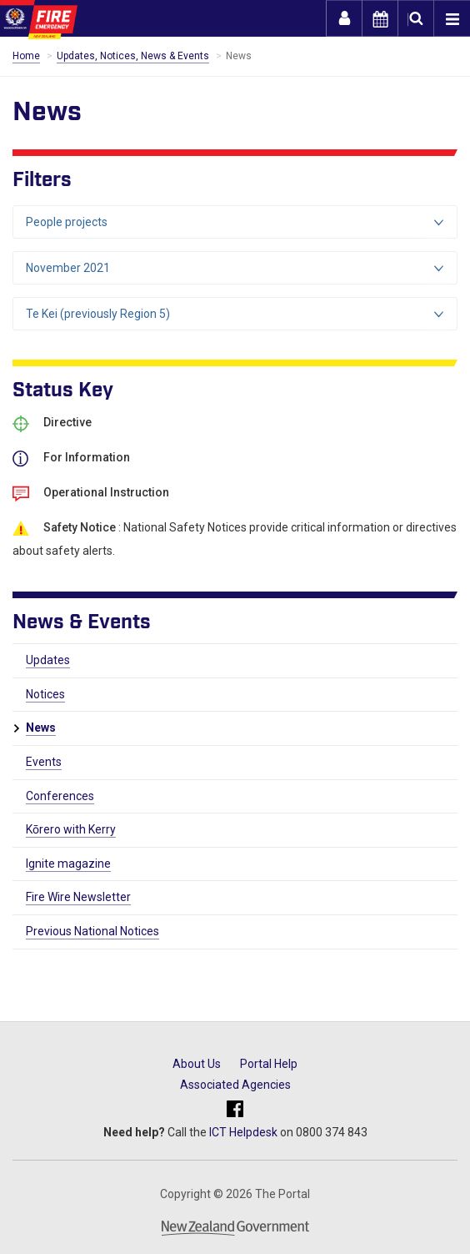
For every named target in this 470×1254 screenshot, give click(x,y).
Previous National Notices (92, 931)
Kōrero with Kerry (71, 829)
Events (44, 761)
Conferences (60, 796)
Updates (48, 660)
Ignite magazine (68, 863)
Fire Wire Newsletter (78, 897)
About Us (196, 1063)
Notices (45, 694)
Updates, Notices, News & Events (133, 56)
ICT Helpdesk (243, 1132)
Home (26, 56)
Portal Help (269, 1063)
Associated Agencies (235, 1084)
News (41, 727)
